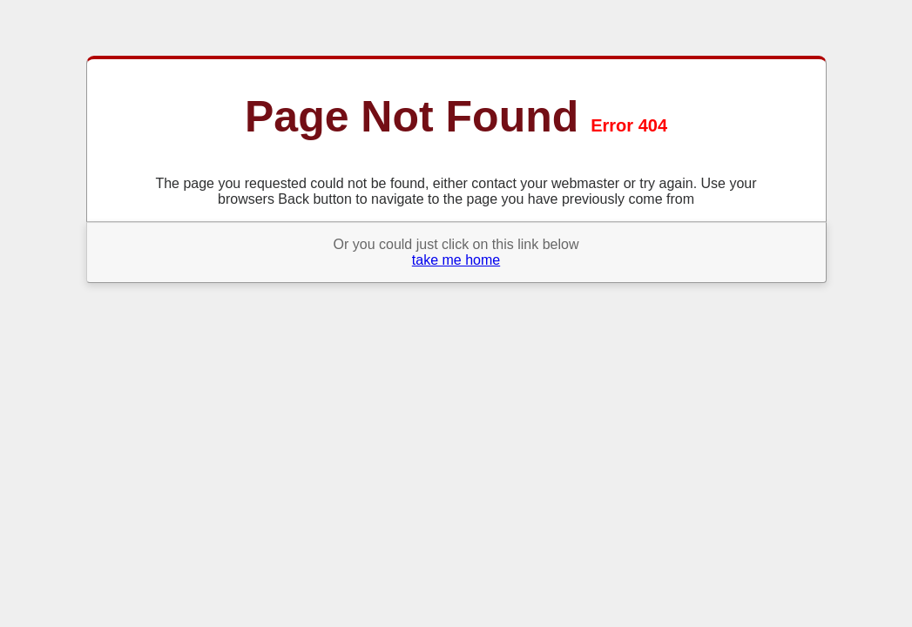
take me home (456, 260)
